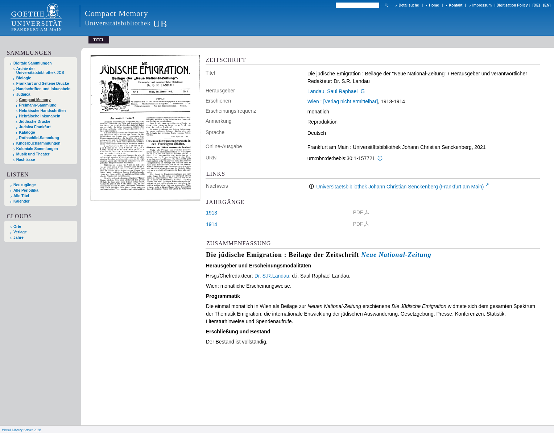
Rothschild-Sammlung (39, 138)
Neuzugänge (24, 185)
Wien (313, 101)
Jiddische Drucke (34, 122)
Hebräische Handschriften (42, 111)
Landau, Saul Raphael (332, 91)
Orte (17, 227)
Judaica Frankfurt (35, 127)
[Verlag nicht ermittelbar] (350, 101)
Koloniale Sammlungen (37, 149)
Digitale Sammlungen (32, 63)
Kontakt (455, 5)
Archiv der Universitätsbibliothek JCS (40, 71)
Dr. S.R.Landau (272, 276)
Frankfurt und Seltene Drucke (42, 84)
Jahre (18, 238)
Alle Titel (21, 196)
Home (434, 5)
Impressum (482, 5)
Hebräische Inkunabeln (40, 116)
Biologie (23, 78)
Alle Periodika (25, 190)
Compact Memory (35, 100)
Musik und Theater (33, 154)
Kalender (21, 201)
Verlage (20, 232)
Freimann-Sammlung (38, 105)
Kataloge (27, 132)
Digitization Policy (512, 5)
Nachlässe (25, 160)
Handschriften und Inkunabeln (43, 89)
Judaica (23, 94)
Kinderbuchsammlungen (38, 143)
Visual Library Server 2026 (21, 430)
